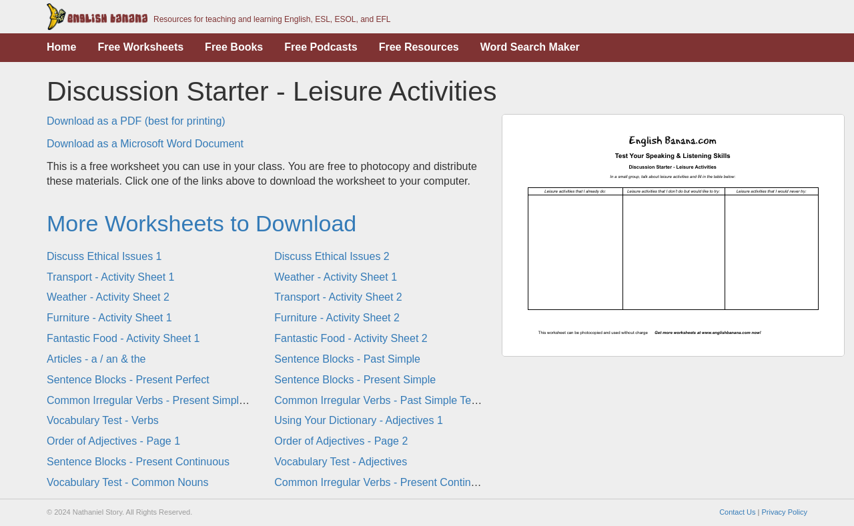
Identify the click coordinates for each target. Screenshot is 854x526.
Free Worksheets (140, 47)
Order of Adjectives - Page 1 (113, 441)
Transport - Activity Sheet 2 (338, 297)
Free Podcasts (320, 47)
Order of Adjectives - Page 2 (341, 441)
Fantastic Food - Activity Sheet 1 (123, 338)
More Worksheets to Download (201, 223)
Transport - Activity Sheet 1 (110, 277)
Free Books (234, 47)
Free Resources (419, 47)
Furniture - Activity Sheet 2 (337, 317)
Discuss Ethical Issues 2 (332, 256)
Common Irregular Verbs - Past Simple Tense (381, 400)
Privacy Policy (784, 512)
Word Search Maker (530, 47)
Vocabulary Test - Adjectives (340, 461)
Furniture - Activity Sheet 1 (109, 317)
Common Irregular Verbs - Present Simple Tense (161, 400)
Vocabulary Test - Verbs (103, 420)
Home (61, 47)
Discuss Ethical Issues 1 (104, 256)
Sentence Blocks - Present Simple (355, 379)
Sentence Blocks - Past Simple (347, 359)
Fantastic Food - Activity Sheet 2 (350, 338)
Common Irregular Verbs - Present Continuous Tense (399, 482)
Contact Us (737, 512)
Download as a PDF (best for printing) (136, 121)
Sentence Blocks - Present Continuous (138, 461)
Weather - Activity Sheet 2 (108, 297)
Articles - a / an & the (96, 359)
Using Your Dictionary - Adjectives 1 (358, 420)
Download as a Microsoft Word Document (145, 143)
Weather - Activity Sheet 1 (335, 277)
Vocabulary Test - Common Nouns (127, 482)
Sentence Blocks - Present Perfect (128, 379)
